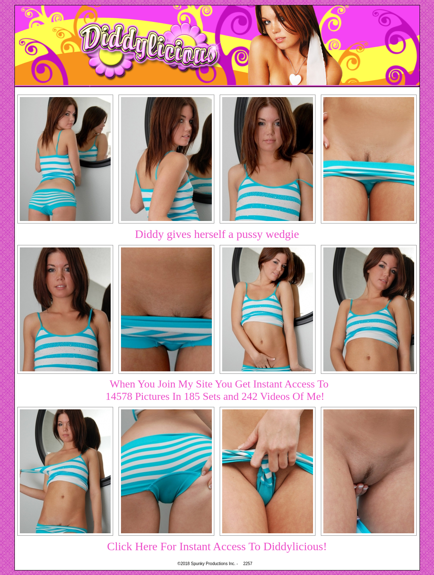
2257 (247, 563)
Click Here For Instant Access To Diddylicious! (217, 546)
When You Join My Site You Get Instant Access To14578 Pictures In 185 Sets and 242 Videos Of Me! (216, 390)
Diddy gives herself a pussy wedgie (217, 234)
